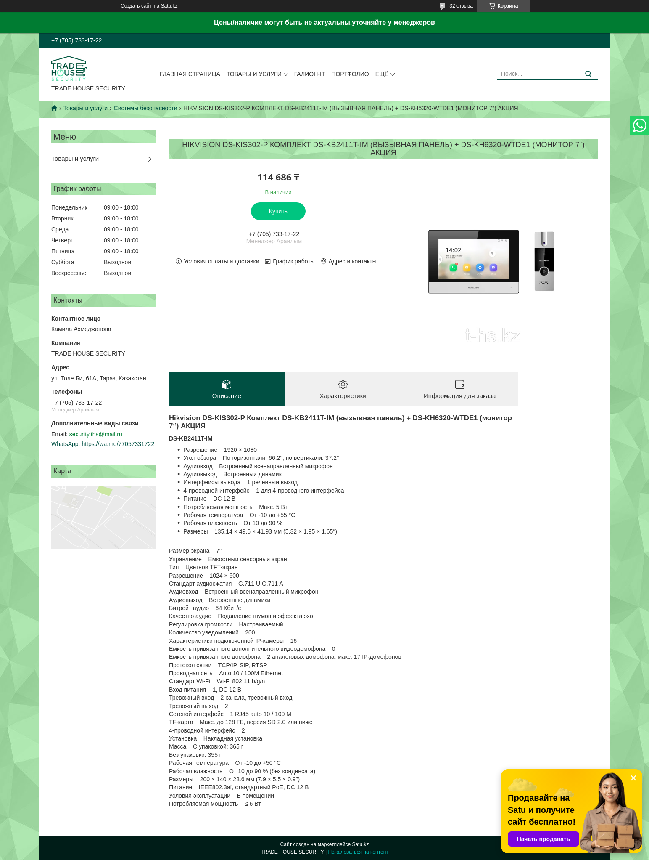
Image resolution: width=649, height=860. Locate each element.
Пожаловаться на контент (358, 852)
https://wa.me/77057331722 (118, 444)
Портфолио (350, 74)
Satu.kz (360, 844)
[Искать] (588, 74)
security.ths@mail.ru (95, 434)
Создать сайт (136, 6)
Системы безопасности (145, 108)
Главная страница (190, 74)
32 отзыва (461, 6)
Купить (278, 211)
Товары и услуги (254, 74)
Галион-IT (309, 74)
